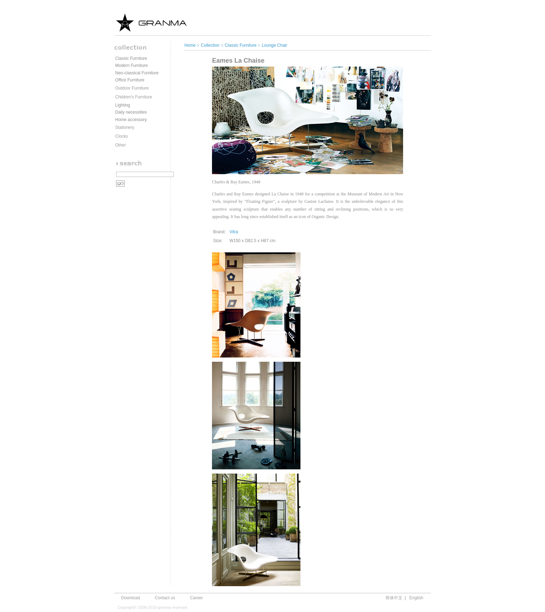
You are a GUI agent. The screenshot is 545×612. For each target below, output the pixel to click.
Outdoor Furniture (132, 88)
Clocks (121, 136)
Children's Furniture (133, 97)
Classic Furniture (131, 58)
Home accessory (131, 119)
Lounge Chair (274, 45)
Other (120, 145)
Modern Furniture (131, 65)
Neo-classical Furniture (137, 72)
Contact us (165, 597)
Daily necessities (131, 112)
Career (196, 597)
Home (190, 45)
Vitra (233, 231)
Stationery (124, 127)
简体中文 (393, 597)
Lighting (122, 105)
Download (130, 597)
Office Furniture (129, 80)
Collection (210, 45)
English (416, 597)
